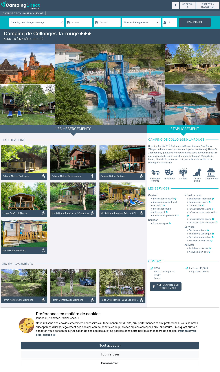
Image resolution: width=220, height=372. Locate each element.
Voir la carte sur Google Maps (165, 286)
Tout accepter (110, 345)
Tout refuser (110, 354)
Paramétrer (110, 363)
